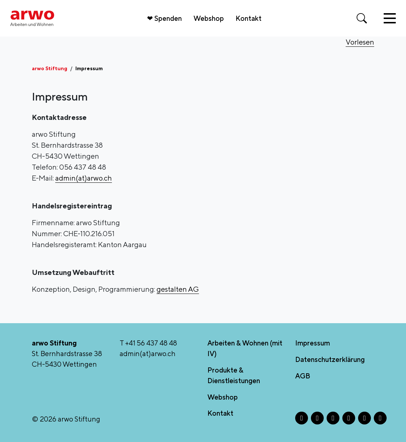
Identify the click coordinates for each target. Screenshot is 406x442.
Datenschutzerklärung (330, 359)
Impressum (312, 343)
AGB (302, 376)
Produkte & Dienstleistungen (233, 375)
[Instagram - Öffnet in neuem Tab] (317, 418)
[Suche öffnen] (361, 18)
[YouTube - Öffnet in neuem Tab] (380, 418)
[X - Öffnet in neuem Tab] (333, 418)
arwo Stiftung (49, 68)
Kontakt (249, 18)
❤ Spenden (164, 18)
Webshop (208, 18)
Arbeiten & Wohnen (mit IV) (244, 348)
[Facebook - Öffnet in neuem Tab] (301, 418)
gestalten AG (178, 289)
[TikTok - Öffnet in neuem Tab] (364, 418)
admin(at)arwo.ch (83, 178)
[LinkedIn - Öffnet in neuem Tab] (348, 418)
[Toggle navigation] (390, 18)
